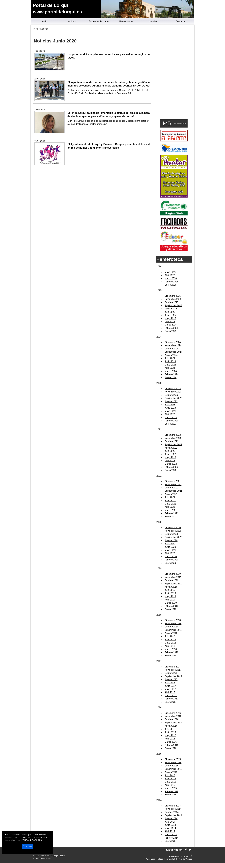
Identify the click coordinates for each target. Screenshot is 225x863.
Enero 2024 (170, 377)
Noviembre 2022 (173, 438)
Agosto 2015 (171, 772)
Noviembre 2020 (173, 531)
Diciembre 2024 (173, 342)
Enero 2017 (170, 702)
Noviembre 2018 (173, 623)
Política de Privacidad (166, 859)
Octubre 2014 (172, 812)
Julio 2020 (170, 543)
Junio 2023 (170, 408)
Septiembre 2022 (173, 444)
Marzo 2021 (171, 510)
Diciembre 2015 (173, 759)
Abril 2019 (170, 599)
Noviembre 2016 (173, 716)
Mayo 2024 (170, 365)
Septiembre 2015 (173, 769)
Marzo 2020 (171, 556)
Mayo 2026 (170, 272)
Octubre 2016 (172, 719)
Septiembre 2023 (173, 398)
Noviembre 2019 (173, 577)
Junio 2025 (170, 315)
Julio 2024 (170, 358)
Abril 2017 (170, 692)
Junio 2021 (170, 500)
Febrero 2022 (171, 467)
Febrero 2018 (171, 652)
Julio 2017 (170, 682)
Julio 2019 (170, 590)
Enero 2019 (170, 609)
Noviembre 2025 (173, 299)
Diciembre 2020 (173, 527)
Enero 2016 (170, 748)
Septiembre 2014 (173, 815)
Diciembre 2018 (173, 620)
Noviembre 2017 (173, 670)
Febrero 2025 (171, 328)
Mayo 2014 (170, 828)
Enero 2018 (170, 655)
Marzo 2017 (171, 695)
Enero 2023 (170, 424)
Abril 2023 (170, 414)
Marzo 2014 (171, 834)
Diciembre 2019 (173, 574)
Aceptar (27, 846)
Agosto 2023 (171, 401)
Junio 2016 (170, 732)
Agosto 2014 (171, 818)
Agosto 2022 (171, 448)
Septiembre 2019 (173, 583)
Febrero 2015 (171, 791)
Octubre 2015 (172, 765)
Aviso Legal (150, 859)
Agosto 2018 (171, 633)
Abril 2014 (170, 831)
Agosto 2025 (171, 308)
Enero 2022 (170, 470)
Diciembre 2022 (173, 435)
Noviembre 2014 (173, 809)
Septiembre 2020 (173, 537)
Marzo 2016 (171, 742)
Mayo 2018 (170, 643)
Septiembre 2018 (173, 630)
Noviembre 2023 (173, 391)
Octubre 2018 (172, 626)
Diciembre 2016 (173, 713)
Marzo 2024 (171, 371)
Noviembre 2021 (173, 484)
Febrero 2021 (171, 513)
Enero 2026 (170, 285)
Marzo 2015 (171, 788)
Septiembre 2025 (173, 305)
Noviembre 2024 (173, 345)
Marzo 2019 (171, 603)
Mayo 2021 (170, 504)
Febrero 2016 (171, 745)
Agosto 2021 (171, 494)
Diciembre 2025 (173, 296)
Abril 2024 (170, 368)
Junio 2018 (170, 639)
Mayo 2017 (170, 689)
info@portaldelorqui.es (42, 858)
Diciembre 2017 (173, 666)
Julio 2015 (170, 775)
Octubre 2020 (172, 534)
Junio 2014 (170, 825)
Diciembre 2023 (173, 388)
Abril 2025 (170, 321)
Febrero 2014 (171, 838)
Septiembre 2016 (173, 722)
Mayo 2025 (170, 318)
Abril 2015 (170, 785)
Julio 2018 (170, 636)
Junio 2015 (170, 778)
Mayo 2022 (170, 457)
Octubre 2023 (172, 395)
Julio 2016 (170, 729)
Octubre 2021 (172, 487)
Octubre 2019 (172, 580)
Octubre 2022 (172, 441)
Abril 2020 (170, 553)
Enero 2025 (170, 331)
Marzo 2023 (171, 417)
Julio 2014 (170, 822)
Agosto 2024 (171, 355)
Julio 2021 (170, 497)
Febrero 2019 (171, 606)
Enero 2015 (170, 794)
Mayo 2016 (170, 735)
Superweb (185, 856)
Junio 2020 (170, 547)
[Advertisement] (174, 73)
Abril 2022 (170, 460)
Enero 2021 (170, 516)
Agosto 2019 (171, 587)
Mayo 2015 (170, 782)
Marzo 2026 (171, 278)
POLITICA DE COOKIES (32, 840)
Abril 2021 (170, 507)
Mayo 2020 (170, 550)
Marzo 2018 (171, 649)
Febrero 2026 (171, 281)
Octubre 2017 (172, 673)
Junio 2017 (170, 686)
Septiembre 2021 (173, 491)
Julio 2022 (170, 451)
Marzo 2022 (171, 464)
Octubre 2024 (172, 348)
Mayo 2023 (170, 411)
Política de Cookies (184, 859)
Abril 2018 (170, 646)
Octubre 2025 (172, 302)
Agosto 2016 (171, 726)
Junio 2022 (170, 454)
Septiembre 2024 (173, 352)
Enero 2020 (170, 563)
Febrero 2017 (171, 698)
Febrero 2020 (171, 559)
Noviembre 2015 (173, 762)
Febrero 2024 (171, 374)
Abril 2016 (170, 738)
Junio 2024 (170, 361)
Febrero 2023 (171, 420)
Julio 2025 (170, 312)
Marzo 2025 (171, 324)
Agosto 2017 (171, 679)
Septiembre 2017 (173, 676)
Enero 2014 (170, 841)
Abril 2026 (170, 275)
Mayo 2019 (170, 596)
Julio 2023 (170, 404)
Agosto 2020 (171, 540)
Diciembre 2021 (173, 481)
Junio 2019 (170, 593)
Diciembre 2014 (173, 805)
